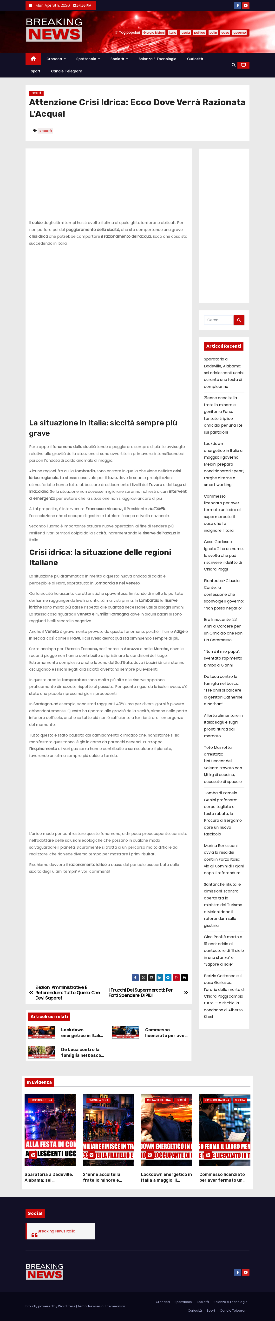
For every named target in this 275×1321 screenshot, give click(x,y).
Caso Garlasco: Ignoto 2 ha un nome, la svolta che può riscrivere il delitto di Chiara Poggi (223, 555)
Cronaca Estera (41, 1100)
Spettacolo (88, 59)
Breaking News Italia (56, 1231)
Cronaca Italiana (159, 1100)
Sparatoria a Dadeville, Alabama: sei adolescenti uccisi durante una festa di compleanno (223, 372)
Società (119, 59)
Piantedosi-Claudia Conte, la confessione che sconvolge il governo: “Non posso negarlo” (224, 594)
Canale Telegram (66, 71)
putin (213, 33)
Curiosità (195, 59)
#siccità (45, 131)
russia (185, 33)
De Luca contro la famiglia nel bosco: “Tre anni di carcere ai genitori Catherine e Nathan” (223, 690)
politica (199, 33)
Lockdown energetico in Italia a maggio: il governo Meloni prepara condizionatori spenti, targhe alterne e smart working (224, 464)
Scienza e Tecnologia (158, 59)
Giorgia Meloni (153, 33)
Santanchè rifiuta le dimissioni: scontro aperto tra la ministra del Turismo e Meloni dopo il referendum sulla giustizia (223, 905)
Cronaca (56, 59)
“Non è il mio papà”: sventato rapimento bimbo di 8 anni (223, 658)
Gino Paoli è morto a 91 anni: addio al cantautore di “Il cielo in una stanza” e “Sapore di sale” (224, 950)
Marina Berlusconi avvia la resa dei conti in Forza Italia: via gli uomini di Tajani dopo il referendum (224, 859)
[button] (234, 65)
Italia (172, 33)
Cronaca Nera (98, 1100)
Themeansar (115, 1306)
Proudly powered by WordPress (51, 1306)
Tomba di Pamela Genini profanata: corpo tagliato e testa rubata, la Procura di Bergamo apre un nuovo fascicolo (223, 813)
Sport (35, 71)
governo (239, 33)
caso (225, 33)
